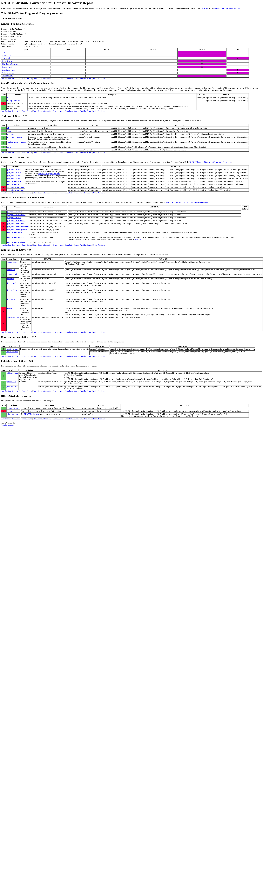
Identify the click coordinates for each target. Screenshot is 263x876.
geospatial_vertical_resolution (18, 226)
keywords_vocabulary (15, 137)
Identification (6, 55)
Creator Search (7, 67)
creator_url (11, 270)
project (9, 308)
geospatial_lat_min (14, 170)
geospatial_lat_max (14, 172)
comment (10, 150)
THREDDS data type (31, 414)
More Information (7, 425)
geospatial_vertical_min (15, 187)
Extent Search (7, 61)
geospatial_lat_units (14, 218)
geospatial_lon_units (14, 212)
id (7, 98)
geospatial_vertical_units (16, 224)
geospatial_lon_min (14, 175)
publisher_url (11, 382)
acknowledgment (13, 317)
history (9, 147)
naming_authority (13, 100)
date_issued (11, 299)
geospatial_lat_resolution (16, 221)
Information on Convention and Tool (226, 8)
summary (10, 131)
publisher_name (12, 373)
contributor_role (12, 352)
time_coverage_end (14, 184)
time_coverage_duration (15, 237)
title (8, 128)
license (9, 411)
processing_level (13, 408)
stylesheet (204, 8)
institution (10, 279)
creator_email (12, 274)
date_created (11, 283)
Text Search (6, 58)
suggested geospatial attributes (49, 174)
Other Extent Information (11, 64)
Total (3, 52)
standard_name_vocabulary (17, 142)
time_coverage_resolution (16, 242)
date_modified (12, 290)
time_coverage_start (14, 181)
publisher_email (12, 386)
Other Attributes (7, 76)
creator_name (12, 262)
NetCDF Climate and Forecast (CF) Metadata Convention (210, 162)
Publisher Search (8, 73)
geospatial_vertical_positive (17, 229)
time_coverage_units (14, 232)
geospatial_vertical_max (15, 190)
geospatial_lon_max (14, 178)
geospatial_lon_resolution (16, 215)
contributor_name (12, 349)
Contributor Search (8, 70)
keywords (10, 134)
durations (138, 239)
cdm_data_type (12, 414)
